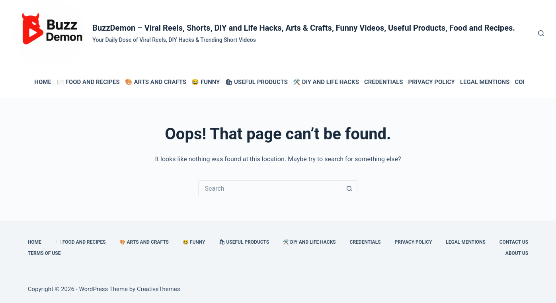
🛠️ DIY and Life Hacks (326, 82)
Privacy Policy (431, 82)
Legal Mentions (484, 82)
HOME (42, 82)
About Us (516, 253)
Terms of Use (44, 253)
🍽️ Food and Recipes (88, 82)
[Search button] (349, 188)
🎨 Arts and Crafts (156, 82)
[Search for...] (269, 188)
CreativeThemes (158, 289)
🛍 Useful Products (256, 82)
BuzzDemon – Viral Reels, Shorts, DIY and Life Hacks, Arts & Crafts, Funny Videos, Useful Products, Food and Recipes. (303, 28)
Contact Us (513, 242)
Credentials (383, 82)
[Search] (541, 33)
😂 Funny (205, 82)
